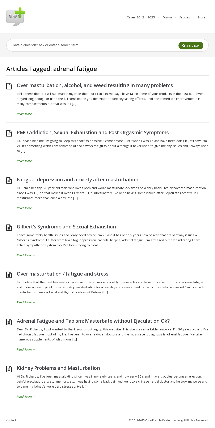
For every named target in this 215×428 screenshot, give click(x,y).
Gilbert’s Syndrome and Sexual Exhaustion (66, 226)
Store (202, 17)
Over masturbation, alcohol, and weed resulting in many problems (95, 85)
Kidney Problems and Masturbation (58, 367)
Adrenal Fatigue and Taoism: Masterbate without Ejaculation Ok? (93, 320)
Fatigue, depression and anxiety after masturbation (77, 179)
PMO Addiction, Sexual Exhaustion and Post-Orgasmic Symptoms (93, 132)
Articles (184, 17)
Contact (11, 420)
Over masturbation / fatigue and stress (62, 273)
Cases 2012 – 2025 (141, 17)
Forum (167, 17)
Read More (26, 114)
